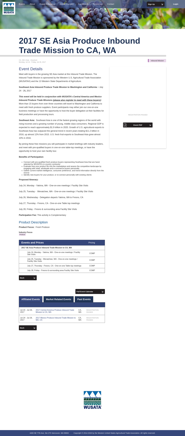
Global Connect (67, 4)
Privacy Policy (154, 403)
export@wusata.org (31, 406)
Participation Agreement (154, 412)
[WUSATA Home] (92, 400)
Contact (110, 4)
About (32, 4)
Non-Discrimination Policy (154, 417)
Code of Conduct (154, 408)
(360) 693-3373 (30, 400)
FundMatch (83, 4)
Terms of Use (154, 399)
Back (28, 278)
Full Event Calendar (90, 291)
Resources (98, 4)
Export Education (47, 4)
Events (22, 4)
